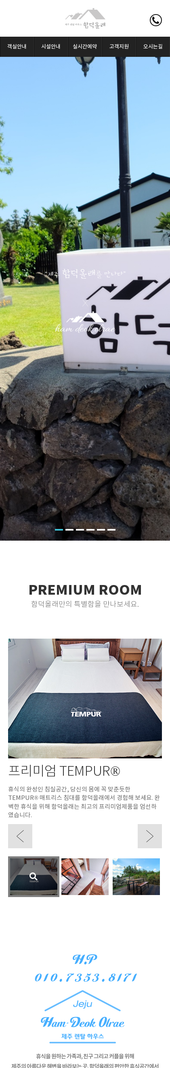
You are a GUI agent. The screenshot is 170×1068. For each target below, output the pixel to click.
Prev (20, 836)
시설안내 (51, 47)
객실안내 (17, 47)
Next (150, 836)
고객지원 (119, 47)
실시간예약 (85, 47)
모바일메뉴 (16, 20)
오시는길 (153, 47)
